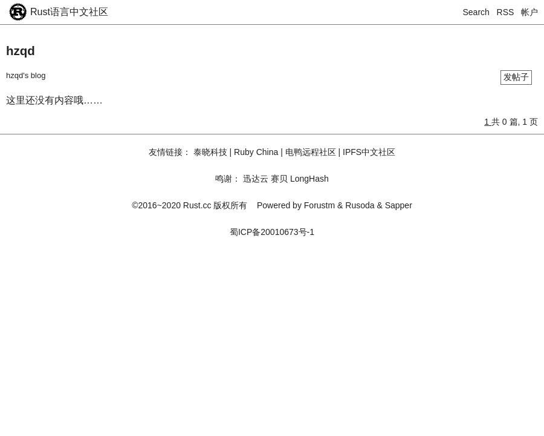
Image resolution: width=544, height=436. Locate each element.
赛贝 (279, 178)
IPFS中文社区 (369, 152)
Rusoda (359, 205)
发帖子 (516, 77)
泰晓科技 (210, 152)
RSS (505, 12)
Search (476, 12)
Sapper (398, 205)
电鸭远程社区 (310, 152)
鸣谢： (228, 178)
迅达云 (255, 178)
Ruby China (256, 152)
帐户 (529, 12)
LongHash (309, 178)
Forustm (319, 205)
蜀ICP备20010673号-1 (272, 232)
